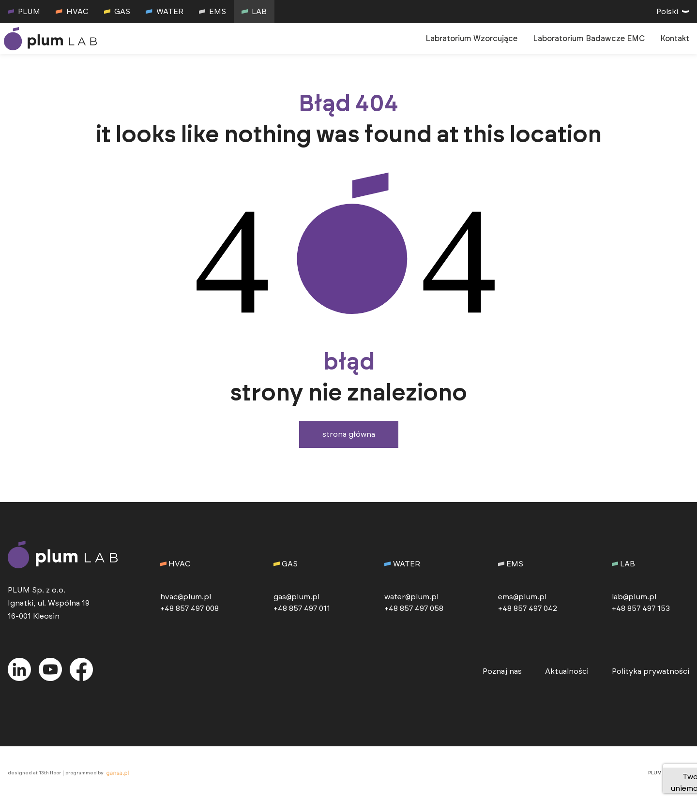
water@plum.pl (411, 597)
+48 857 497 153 (641, 608)
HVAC (72, 11)
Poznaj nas (502, 671)
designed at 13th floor (34, 772)
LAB (254, 11)
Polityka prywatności (650, 671)
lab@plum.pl (634, 597)
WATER (164, 11)
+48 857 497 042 (527, 608)
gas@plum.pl (296, 597)
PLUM (24, 11)
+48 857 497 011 (301, 608)
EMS (212, 11)
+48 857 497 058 (413, 608)
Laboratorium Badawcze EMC (589, 39)
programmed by (98, 773)
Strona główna (348, 434)
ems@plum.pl (522, 597)
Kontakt (674, 39)
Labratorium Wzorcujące (471, 39)
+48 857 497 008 (189, 608)
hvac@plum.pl (185, 597)
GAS (117, 11)
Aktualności (567, 671)
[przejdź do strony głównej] (52, 38)
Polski (672, 11)
